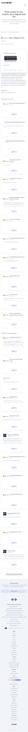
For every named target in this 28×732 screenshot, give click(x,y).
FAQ (14, 637)
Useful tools (14, 696)
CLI (14, 682)
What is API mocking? (14, 621)
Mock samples (4, 32)
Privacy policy (14, 719)
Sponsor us (14, 703)
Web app (14, 679)
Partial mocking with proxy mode (14, 612)
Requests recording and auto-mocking (14, 615)
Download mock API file (10, 61)
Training (14, 648)
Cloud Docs (14, 635)
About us (14, 701)
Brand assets (14, 711)
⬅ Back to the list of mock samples (14, 574)
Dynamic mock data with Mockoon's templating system (14, 617)
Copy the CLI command (10, 59)
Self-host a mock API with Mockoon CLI (14, 610)
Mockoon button (13, 70)
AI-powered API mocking (14, 662)
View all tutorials (14, 625)
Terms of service (14, 717)
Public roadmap (14, 705)
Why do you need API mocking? (14, 623)
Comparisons (14, 652)
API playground (14, 688)
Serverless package (14, 684)
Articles (14, 650)
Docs (14, 633)
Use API (14, 114)
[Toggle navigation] (25, 5)
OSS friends (14, 713)
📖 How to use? (6, 65)
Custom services (14, 673)
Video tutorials (14, 646)
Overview (14, 658)
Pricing (14, 660)
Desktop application (14, 677)
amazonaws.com (10, 436)
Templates (14, 692)
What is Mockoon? (14, 606)
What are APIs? (14, 619)
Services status (14, 665)
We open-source (14, 667)
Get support (14, 707)
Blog (14, 639)
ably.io (4, 379)
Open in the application (10, 57)
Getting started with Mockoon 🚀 (14, 608)
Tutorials (14, 643)
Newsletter (14, 709)
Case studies (14, 654)
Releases (14, 641)
